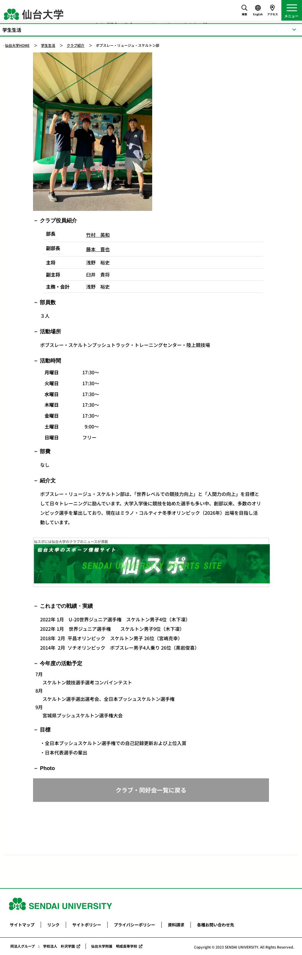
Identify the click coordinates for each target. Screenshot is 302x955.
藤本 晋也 (98, 249)
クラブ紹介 (75, 45)
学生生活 (48, 45)
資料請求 (176, 925)
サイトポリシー (86, 925)
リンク (53, 925)
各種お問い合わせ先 (215, 925)
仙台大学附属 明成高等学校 (114, 946)
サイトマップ (22, 925)
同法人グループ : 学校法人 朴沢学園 (42, 946)
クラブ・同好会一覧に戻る (151, 790)
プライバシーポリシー (134, 925)
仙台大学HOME (17, 45)
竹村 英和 (98, 234)
